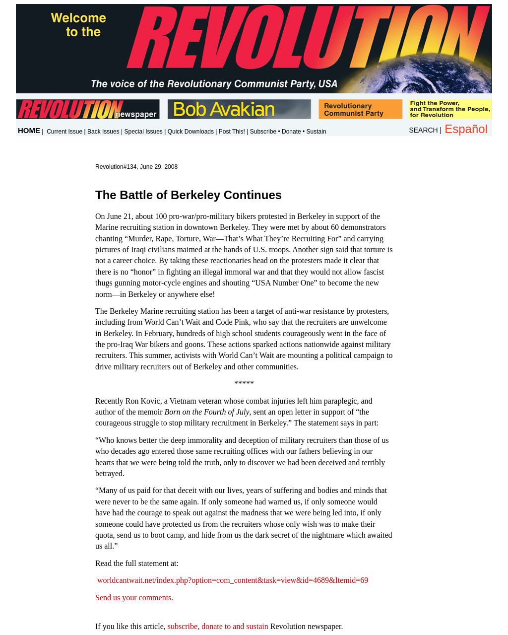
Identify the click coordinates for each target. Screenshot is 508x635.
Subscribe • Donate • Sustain (288, 131)
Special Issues (143, 131)
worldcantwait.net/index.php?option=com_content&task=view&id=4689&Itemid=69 (232, 580)
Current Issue (64, 131)
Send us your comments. (134, 597)
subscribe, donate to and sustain (218, 626)
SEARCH (423, 130)
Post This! (232, 131)
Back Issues (103, 131)
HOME (29, 130)
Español (466, 129)
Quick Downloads (191, 131)
